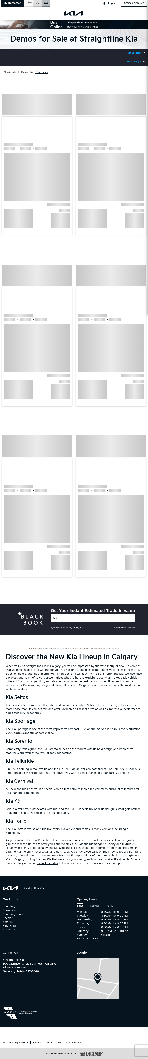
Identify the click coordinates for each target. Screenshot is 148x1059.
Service (95, 906)
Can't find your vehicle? (124, 627)
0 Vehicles (41, 72)
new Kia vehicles (129, 666)
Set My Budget (134, 61)
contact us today (47, 863)
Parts (109, 906)
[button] (12, 3)
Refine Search (134, 53)
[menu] (8, 13)
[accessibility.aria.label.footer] (91, 1054)
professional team (19, 677)
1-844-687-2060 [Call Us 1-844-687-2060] (28, 971)
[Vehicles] (93, 618)
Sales (80, 906)
